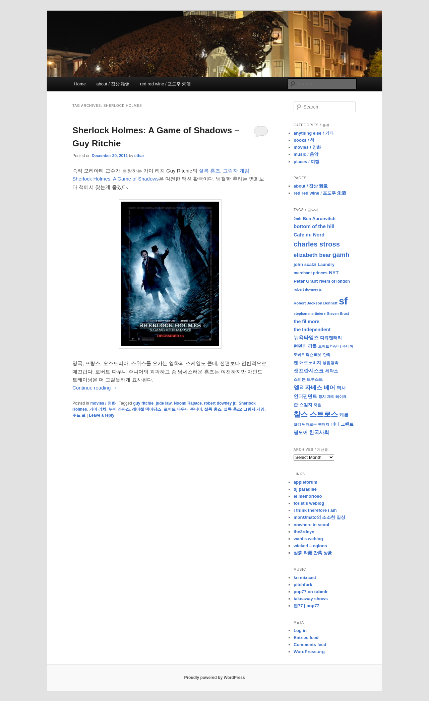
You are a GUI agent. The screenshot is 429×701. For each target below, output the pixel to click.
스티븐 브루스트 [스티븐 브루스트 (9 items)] (308, 379)
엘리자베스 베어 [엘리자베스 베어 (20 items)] (314, 387)
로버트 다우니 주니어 (183, 409)
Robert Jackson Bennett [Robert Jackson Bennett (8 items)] (316, 303)
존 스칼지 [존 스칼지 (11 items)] (303, 404)
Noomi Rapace (188, 403)
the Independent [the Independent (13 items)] (312, 329)
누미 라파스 (119, 409)
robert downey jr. (220, 403)
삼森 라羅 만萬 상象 (313, 552)
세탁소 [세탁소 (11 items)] (331, 370)
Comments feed (310, 644)
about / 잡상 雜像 (112, 83)
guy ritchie (143, 403)
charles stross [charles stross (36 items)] (317, 244)
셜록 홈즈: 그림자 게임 (244, 409)
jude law (164, 403)
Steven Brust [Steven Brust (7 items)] (338, 313)
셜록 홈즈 (212, 409)
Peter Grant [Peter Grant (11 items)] (306, 281)
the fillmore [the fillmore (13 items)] (306, 321)
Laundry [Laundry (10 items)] (326, 264)
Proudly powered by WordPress (214, 677)
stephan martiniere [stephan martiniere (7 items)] (309, 313)
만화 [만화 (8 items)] (326, 355)
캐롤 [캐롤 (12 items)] (344, 415)
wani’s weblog (308, 538)
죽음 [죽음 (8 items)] (317, 405)
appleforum (305, 482)
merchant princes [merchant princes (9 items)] (310, 273)
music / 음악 (306, 154)
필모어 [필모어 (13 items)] (301, 432)
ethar (139, 155)
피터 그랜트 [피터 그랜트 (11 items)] (342, 424)
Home (80, 83)
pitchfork (303, 584)
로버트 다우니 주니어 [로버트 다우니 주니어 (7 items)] (335, 346)
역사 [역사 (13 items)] (341, 388)
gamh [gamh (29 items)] (341, 254)
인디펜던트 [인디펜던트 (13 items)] (305, 396)
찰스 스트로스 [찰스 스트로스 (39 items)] (316, 414)
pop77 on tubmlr (311, 591)
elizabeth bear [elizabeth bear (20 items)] (312, 255)
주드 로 (78, 415)
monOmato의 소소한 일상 (319, 517)
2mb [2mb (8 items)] (297, 219)
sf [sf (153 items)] (343, 300)
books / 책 (304, 140)
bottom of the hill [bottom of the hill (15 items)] (314, 226)
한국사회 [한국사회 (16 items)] (319, 432)
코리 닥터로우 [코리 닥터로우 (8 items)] (305, 424)
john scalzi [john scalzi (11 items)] (305, 264)
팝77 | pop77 (306, 605)
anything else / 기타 (314, 133)
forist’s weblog (309, 503)
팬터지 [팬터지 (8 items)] (323, 424)
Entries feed (306, 637)
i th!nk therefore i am (315, 510)
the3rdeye (304, 531)
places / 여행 (306, 161)
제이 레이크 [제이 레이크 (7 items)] (337, 397)
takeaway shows (311, 598)
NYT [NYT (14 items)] (334, 272)
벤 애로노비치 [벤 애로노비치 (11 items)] (307, 362)
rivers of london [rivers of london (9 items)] (334, 281)
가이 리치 (97, 409)
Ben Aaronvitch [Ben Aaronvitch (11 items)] (319, 218)
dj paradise (305, 489)
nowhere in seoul (311, 524)
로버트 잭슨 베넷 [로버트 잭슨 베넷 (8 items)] (307, 355)
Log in (300, 630)
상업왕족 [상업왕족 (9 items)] (330, 362)
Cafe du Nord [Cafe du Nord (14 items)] (309, 234)
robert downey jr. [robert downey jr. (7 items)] (308, 289)
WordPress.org (309, 651)
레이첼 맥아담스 (146, 409)
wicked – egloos (310, 545)
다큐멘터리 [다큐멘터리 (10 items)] (331, 338)
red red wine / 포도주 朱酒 (165, 83)
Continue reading (94, 388)
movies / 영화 (102, 403)
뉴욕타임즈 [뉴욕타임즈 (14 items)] (306, 337)
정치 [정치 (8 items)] (322, 397)
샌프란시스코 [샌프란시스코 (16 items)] (309, 370)
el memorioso (308, 496)
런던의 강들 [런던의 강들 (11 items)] (305, 346)
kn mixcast (305, 577)
